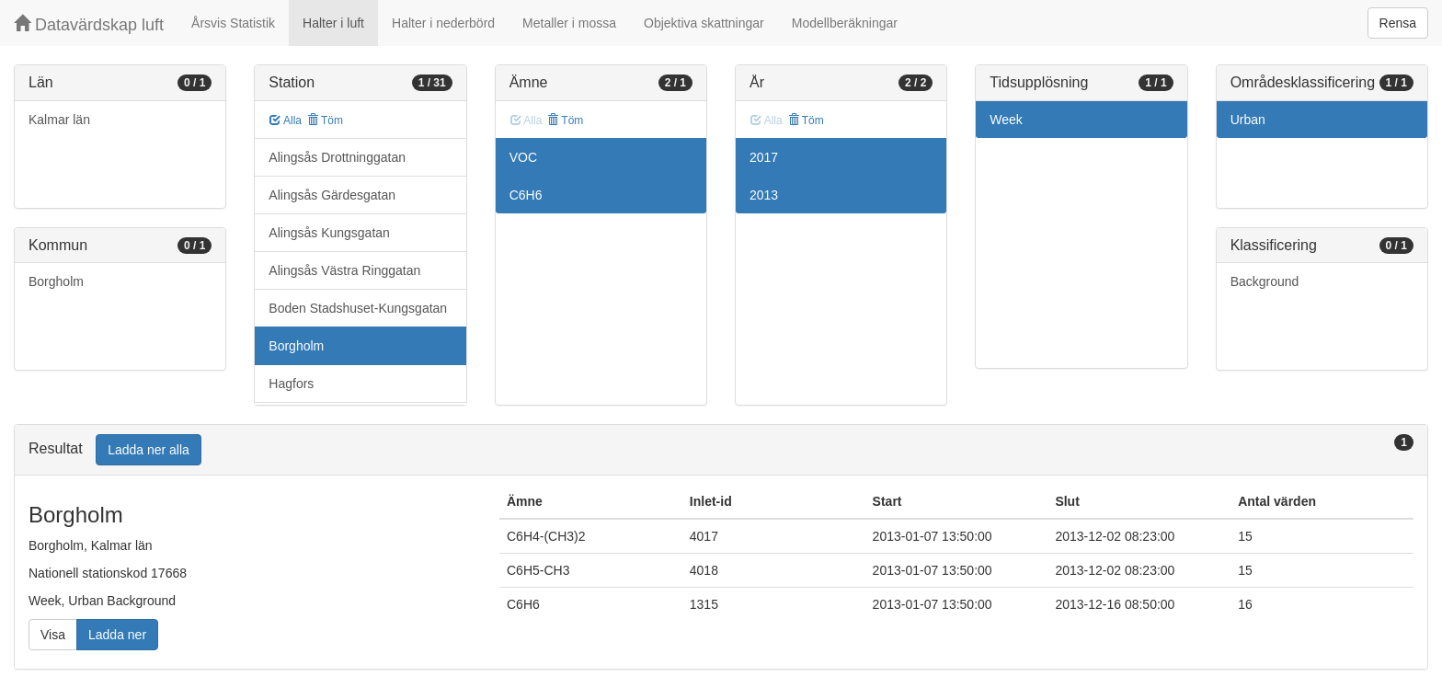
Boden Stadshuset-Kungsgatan (358, 308)
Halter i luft (333, 23)
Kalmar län (59, 119)
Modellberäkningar (845, 23)
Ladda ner (117, 634)
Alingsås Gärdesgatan (332, 195)
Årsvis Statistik (233, 23)
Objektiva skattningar (704, 23)
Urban (1247, 119)
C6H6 (526, 195)
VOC (523, 157)
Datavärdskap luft (89, 24)
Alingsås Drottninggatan (337, 157)
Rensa (1397, 23)
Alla (285, 120)
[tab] (721, 450)
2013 (764, 195)
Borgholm (56, 281)
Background (1264, 281)
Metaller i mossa (569, 23)
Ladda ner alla (148, 449)
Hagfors (291, 383)
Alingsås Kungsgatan (329, 232)
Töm (325, 120)
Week (1006, 119)
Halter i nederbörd (443, 23)
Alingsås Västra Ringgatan (344, 270)
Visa (52, 634)
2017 (764, 157)
